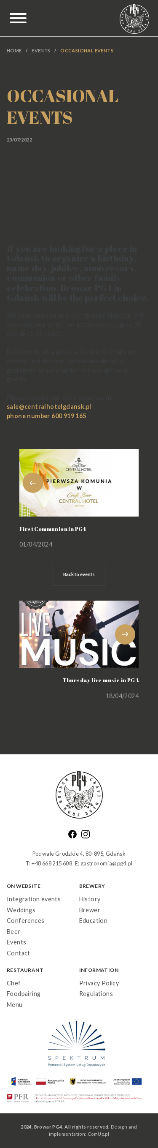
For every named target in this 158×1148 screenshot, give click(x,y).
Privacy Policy (99, 983)
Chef (14, 983)
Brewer (89, 910)
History (90, 899)
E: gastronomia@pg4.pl (103, 863)
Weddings (21, 910)
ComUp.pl (98, 1134)
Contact (18, 953)
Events (41, 50)
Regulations (96, 993)
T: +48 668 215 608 (49, 863)
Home (14, 50)
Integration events (34, 899)
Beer (14, 931)
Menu (15, 1004)
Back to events (79, 574)
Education (93, 920)
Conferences (25, 920)
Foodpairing (23, 993)
